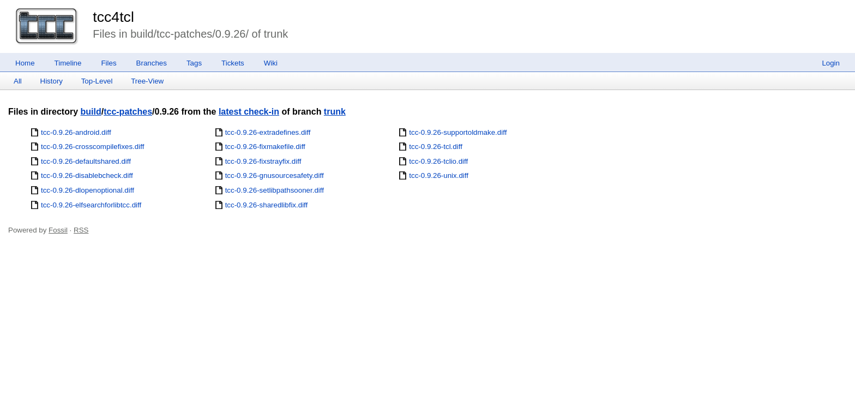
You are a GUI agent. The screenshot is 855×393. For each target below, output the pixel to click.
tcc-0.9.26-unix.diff (438, 175)
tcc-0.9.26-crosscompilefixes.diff (92, 146)
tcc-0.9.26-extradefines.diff (268, 132)
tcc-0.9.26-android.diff (76, 132)
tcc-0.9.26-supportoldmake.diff (458, 132)
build (90, 111)
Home (25, 63)
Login (831, 63)
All (18, 81)
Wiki (271, 63)
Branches (151, 63)
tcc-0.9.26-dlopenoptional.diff (87, 190)
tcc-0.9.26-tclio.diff (438, 161)
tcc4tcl (113, 17)
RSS (81, 230)
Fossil (58, 230)
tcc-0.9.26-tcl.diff (435, 146)
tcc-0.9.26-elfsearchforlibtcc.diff (91, 205)
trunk (335, 111)
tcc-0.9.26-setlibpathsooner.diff (274, 190)
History (51, 81)
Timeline (68, 63)
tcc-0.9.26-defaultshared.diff (86, 161)
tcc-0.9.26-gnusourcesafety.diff (274, 175)
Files (108, 63)
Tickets (232, 63)
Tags (194, 63)
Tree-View (147, 81)
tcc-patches (128, 111)
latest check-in (249, 111)
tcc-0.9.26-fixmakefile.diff (265, 146)
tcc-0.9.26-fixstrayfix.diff (263, 161)
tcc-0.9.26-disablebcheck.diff (87, 175)
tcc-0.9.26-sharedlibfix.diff (266, 205)
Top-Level (97, 81)
